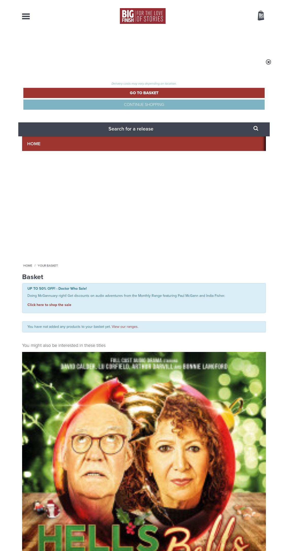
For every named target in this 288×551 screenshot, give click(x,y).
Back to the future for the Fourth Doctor (220, 372)
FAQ (263, 499)
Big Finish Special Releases (40, 221)
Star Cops (92, 221)
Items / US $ (234, 16)
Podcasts (193, 40)
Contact (253, 40)
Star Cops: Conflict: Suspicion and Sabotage (111, 228)
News (163, 40)
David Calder (42, 232)
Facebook (166, 309)
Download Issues (254, 503)
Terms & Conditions (129, 537)
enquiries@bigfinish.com (154, 499)
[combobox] (219, 29)
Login (238, 3)
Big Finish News (45, 358)
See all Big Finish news (240, 359)
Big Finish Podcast (199, 314)
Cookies (108, 537)
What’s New (131, 40)
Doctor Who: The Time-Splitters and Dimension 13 (175, 230)
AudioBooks (50, 40)
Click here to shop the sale (49, 106)
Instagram (195, 309)
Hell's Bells (34, 226)
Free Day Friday (209, 419)
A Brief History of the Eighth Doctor (97, 372)
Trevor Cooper (127, 236)
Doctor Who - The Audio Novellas (172, 221)
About (224, 40)
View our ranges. (125, 126)
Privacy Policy (32, 332)
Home (51, 65)
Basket (257, 16)
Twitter (181, 309)
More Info (49, 261)
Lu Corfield (61, 232)
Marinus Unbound (86, 419)
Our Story (259, 494)
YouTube (211, 309)
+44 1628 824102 (112, 494)
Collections (91, 40)
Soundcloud (233, 309)
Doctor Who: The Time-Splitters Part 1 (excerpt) (239, 228)
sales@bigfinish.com (108, 499)
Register (254, 3)
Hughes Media (48, 543)
